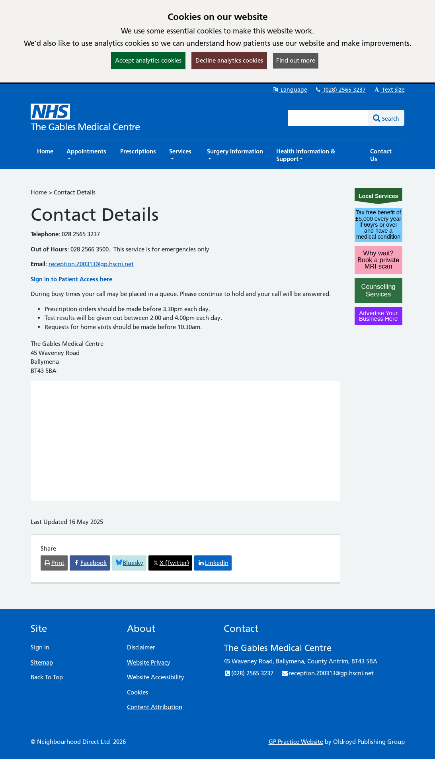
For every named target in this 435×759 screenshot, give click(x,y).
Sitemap (42, 662)
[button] (87, 155)
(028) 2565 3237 (340, 89)
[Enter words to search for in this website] (328, 118)
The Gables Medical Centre (85, 127)
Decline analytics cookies (229, 60)
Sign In (40, 647)
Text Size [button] (389, 89)
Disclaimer (141, 647)
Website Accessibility (155, 677)
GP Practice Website (296, 741)
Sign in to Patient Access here (71, 279)
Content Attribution (154, 707)
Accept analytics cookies (148, 60)
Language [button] (289, 89)
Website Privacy (148, 662)
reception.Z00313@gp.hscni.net (91, 264)
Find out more (295, 60)
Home (39, 192)
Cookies (137, 692)
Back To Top (47, 677)
